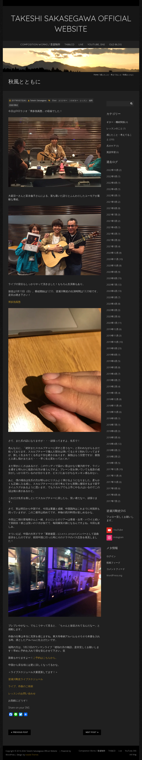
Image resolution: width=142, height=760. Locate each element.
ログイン (111, 556)
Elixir (54, 100)
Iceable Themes (31, 754)
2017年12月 (112, 469)
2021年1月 (111, 246)
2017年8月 (111, 494)
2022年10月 (112, 170)
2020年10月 (112, 265)
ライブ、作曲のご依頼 (20, 686)
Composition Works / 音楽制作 (40, 44)
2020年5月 (111, 297)
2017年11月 (112, 475)
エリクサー (62, 100)
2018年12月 (112, 399)
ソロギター (73, 100)
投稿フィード (113, 562)
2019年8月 (111, 354)
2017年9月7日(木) (19, 100)
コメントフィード (115, 569)
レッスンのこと (114, 128)
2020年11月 (112, 259)
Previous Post (19, 732)
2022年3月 (111, 195)
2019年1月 (111, 392)
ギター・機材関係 (115, 122)
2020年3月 (111, 310)
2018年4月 (111, 443)
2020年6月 (111, 291)
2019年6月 (111, 361)
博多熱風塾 (14, 302)
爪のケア (111, 145)
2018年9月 (111, 418)
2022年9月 (111, 176)
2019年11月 (112, 335)
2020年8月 (111, 278)
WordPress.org (114, 575)
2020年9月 (111, 271)
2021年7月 (111, 214)
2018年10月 (112, 412)
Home (96, 74)
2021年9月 (111, 201)
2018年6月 (111, 431)
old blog (115, 44)
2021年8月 (111, 208)
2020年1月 (111, 322)
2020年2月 (111, 316)
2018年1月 (111, 462)
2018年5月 (111, 437)
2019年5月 (111, 367)
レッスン (83, 100)
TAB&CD (69, 44)
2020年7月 (111, 284)
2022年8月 (111, 182)
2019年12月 (112, 329)
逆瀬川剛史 (13, 105)
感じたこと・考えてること (110, 74)
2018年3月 (111, 450)
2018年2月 (111, 456)
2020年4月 (111, 303)
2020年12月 (112, 252)
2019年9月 (111, 348)
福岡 (91, 100)
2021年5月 (111, 220)
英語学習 (111, 152)
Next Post (92, 732)
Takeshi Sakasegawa (38, 100)
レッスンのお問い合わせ (22, 693)
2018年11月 (112, 405)
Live (81, 44)
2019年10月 (112, 341)
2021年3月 (111, 233)
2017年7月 (111, 501)
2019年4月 (111, 373)
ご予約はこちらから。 (45, 657)
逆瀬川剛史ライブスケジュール (25, 679)
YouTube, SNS (96, 44)
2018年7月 (111, 424)
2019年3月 (111, 380)
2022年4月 (111, 189)
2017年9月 (111, 488)
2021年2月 (111, 240)
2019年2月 (111, 386)
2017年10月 (112, 482)
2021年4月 (111, 227)
